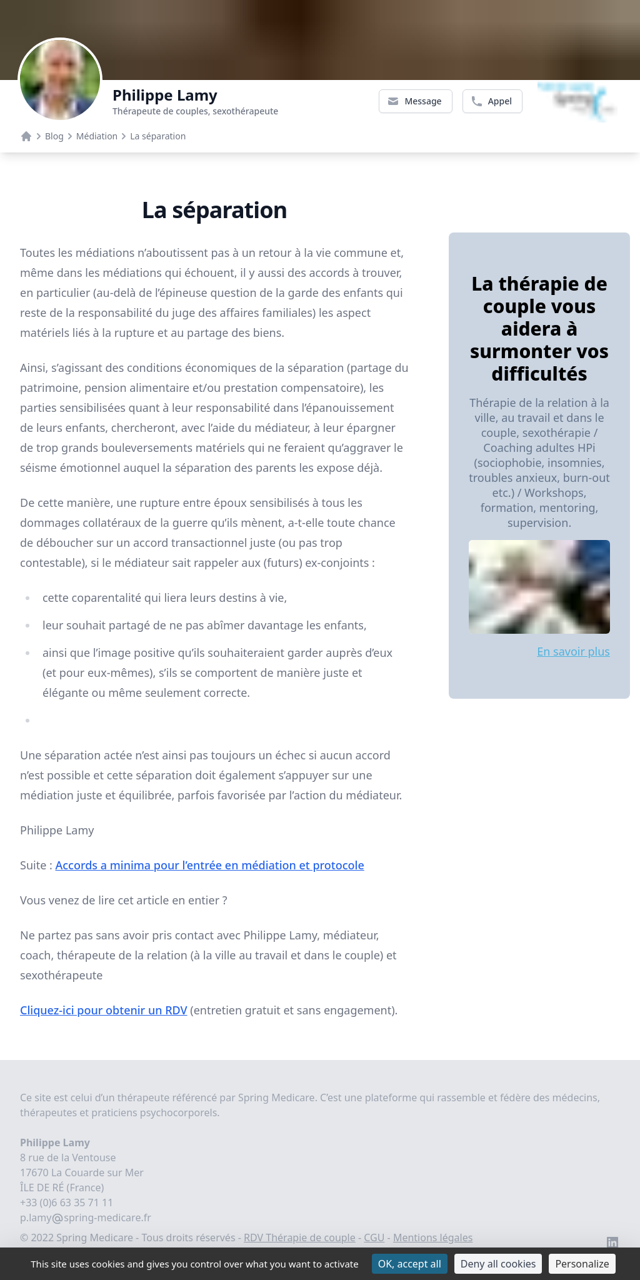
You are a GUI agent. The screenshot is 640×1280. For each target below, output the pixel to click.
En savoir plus (573, 651)
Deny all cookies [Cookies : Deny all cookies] (498, 1264)
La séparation (158, 136)
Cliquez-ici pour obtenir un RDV (104, 1010)
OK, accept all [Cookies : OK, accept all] (409, 1264)
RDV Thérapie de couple (300, 1237)
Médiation (97, 136)
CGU (374, 1237)
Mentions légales (433, 1237)
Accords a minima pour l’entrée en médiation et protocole (209, 865)
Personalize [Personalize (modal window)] (582, 1264)
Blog (54, 136)
